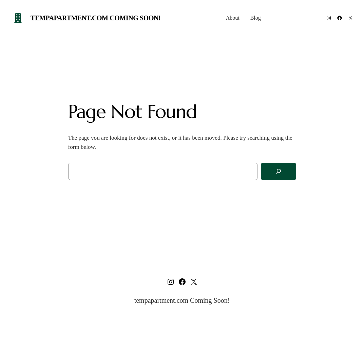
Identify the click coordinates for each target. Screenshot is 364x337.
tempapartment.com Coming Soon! (95, 18)
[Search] (278, 171)
